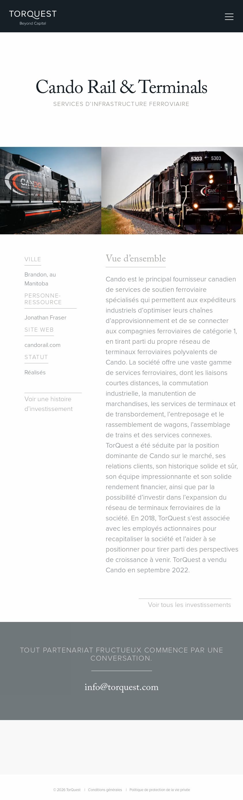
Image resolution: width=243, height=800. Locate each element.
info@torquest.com (122, 687)
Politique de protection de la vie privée (160, 790)
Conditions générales (105, 790)
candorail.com (42, 345)
